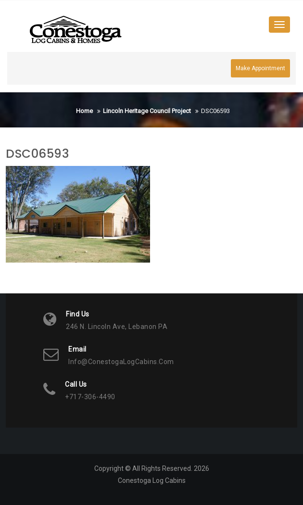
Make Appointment (260, 68)
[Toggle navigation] (279, 24)
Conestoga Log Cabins (152, 480)
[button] (76, 30)
